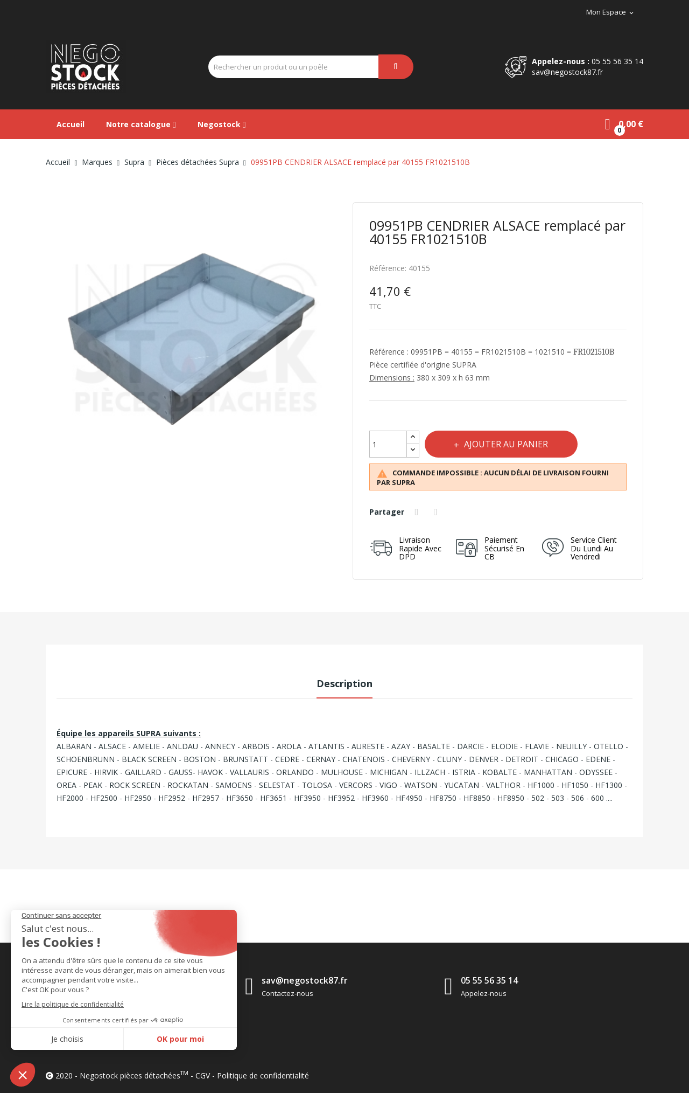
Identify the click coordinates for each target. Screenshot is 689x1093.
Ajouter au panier (508, 444)
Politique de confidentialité (263, 1075)
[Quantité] (388, 444)
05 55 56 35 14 (617, 61)
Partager (418, 512)
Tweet (438, 512)
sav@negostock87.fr (567, 72)
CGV (202, 1075)
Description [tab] (344, 683)
